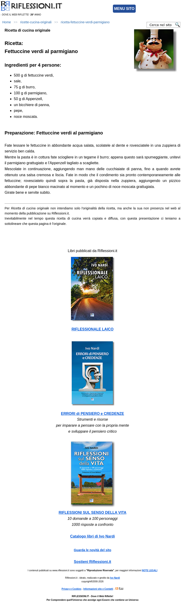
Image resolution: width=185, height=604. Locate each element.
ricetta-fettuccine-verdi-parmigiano (85, 22)
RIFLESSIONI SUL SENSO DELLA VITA (92, 513)
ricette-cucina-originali (36, 22)
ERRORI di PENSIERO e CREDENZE (92, 414)
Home (6, 22)
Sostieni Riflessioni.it (92, 562)
